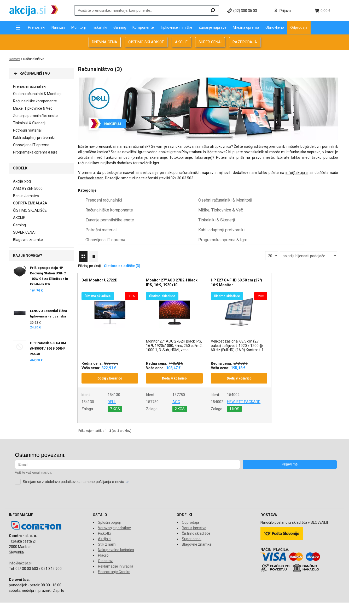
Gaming (119, 27)
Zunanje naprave (212, 27)
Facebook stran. (91, 178)
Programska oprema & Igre (35, 152)
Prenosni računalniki (29, 86)
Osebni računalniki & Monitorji (37, 94)
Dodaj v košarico (109, 368)
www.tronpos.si (302, 600)
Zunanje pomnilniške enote (35, 116)
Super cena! (191, 529)
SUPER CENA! (210, 42)
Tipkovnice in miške (176, 27)
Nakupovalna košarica (116, 540)
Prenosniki (36, 27)
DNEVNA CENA (104, 42)
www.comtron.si (275, 600)
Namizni (58, 27)
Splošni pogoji (109, 512)
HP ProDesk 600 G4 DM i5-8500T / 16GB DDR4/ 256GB (48, 348)
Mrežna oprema (246, 27)
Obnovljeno (274, 27)
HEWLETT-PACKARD (243, 392)
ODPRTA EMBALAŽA (30, 203)
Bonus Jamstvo (26, 196)
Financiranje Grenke (114, 562)
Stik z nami (107, 534)
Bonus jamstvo (194, 518)
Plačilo (103, 545)
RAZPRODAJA (244, 42)
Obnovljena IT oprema (31, 145)
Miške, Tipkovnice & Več (32, 108)
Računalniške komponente (35, 101)
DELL (112, 392)
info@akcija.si (297, 172)
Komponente (143, 27)
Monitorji (78, 27)
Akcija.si (104, 529)
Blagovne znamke (28, 240)
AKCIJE (181, 42)
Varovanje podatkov (114, 518)
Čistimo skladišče (196, 523)
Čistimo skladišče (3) (122, 256)
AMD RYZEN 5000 (28, 188)
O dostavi (105, 551)
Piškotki (104, 523)
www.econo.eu (328, 600)
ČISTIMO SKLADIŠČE (146, 42)
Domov (14, 59)
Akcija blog (22, 181)
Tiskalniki (99, 27)
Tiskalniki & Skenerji (29, 123)
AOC (176, 392)
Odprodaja (298, 27)
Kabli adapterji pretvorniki (34, 137)
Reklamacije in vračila (115, 556)
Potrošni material (27, 130)
